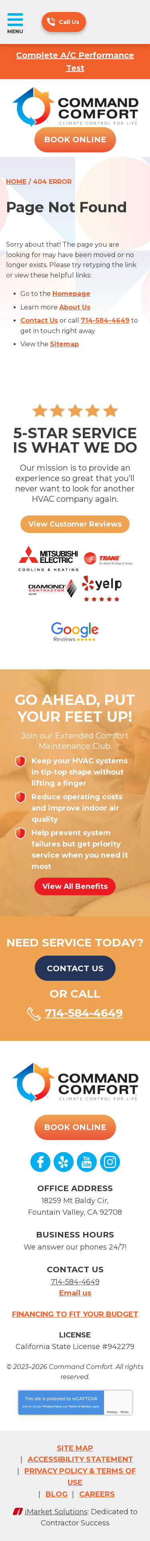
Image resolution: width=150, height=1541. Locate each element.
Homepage (71, 293)
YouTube (87, 1162)
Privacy (112, 1412)
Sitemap (64, 344)
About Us (74, 307)
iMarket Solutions (56, 1511)
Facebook (40, 1162)
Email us (75, 1293)
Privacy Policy (52, 1406)
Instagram (110, 1162)
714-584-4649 (51, 22)
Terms (124, 1412)
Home (16, 182)
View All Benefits (75, 886)
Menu (15, 31)
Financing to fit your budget (75, 1314)
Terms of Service (80, 1406)
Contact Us (39, 320)
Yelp (64, 1162)
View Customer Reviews (75, 524)
